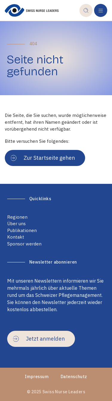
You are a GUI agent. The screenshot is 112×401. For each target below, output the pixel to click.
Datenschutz (74, 376)
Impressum (37, 376)
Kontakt (15, 237)
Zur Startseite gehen (42, 157)
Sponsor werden (24, 244)
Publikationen (22, 230)
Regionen (17, 217)
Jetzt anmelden (39, 338)
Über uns (16, 223)
